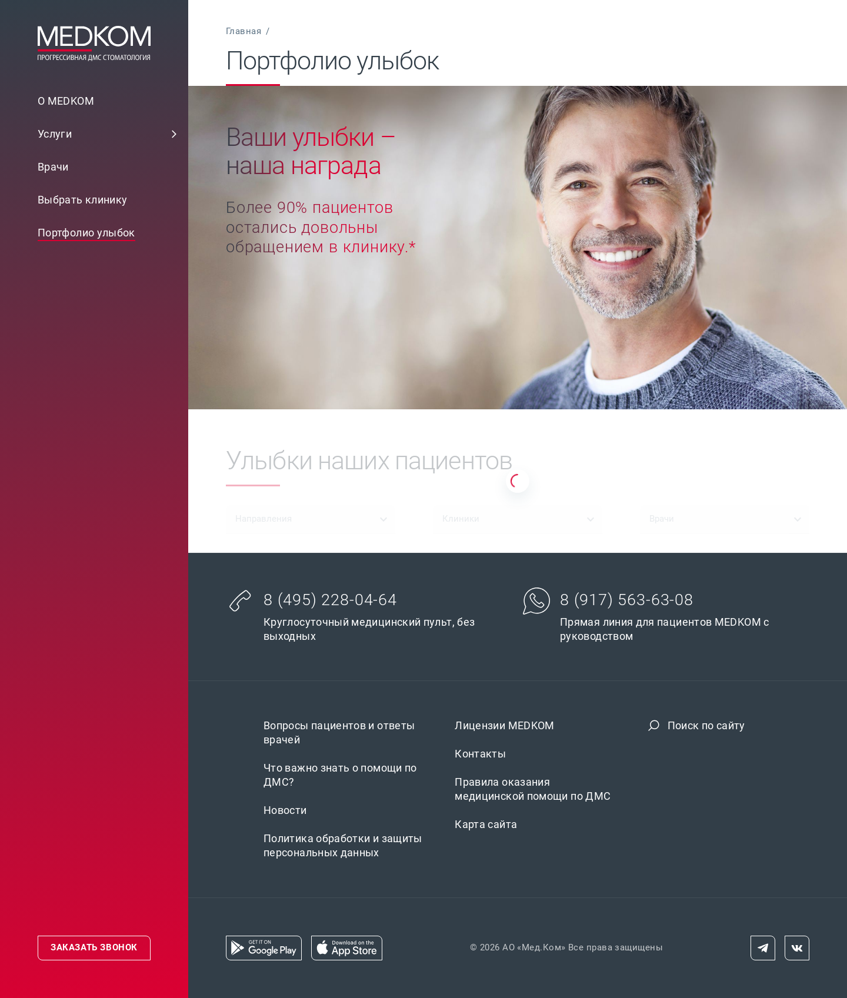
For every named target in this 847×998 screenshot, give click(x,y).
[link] (94, 134)
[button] (174, 134)
